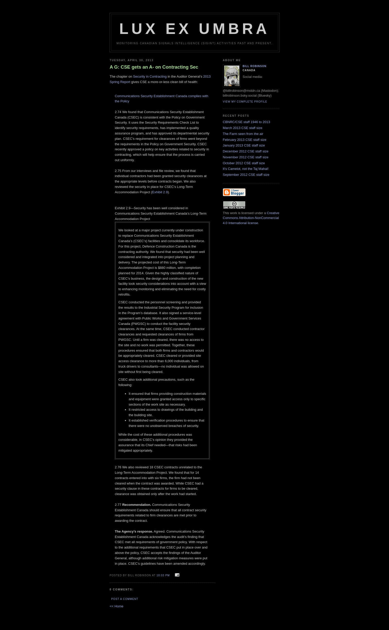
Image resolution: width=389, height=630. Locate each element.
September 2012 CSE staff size (246, 175)
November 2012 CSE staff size (246, 157)
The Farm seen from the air (243, 134)
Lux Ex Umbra (194, 28)
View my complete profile (245, 101)
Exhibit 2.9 (160, 192)
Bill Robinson (255, 66)
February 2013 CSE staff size (245, 140)
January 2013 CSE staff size (244, 145)
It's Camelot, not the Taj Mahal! (246, 169)
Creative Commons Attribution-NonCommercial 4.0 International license (251, 218)
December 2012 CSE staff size (246, 151)
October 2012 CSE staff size (244, 163)
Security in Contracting (150, 76)
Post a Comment (124, 599)
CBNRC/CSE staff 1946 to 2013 (246, 122)
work (233, 213)
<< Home (116, 606)
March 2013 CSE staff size (243, 128)
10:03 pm (163, 575)
